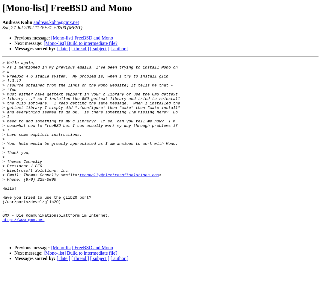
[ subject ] (99, 48)
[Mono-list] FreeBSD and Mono (82, 37)
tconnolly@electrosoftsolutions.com (119, 198)
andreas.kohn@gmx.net (56, 22)
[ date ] (63, 48)
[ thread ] (80, 48)
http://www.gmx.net (23, 252)
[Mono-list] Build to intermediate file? (80, 43)
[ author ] (120, 48)
